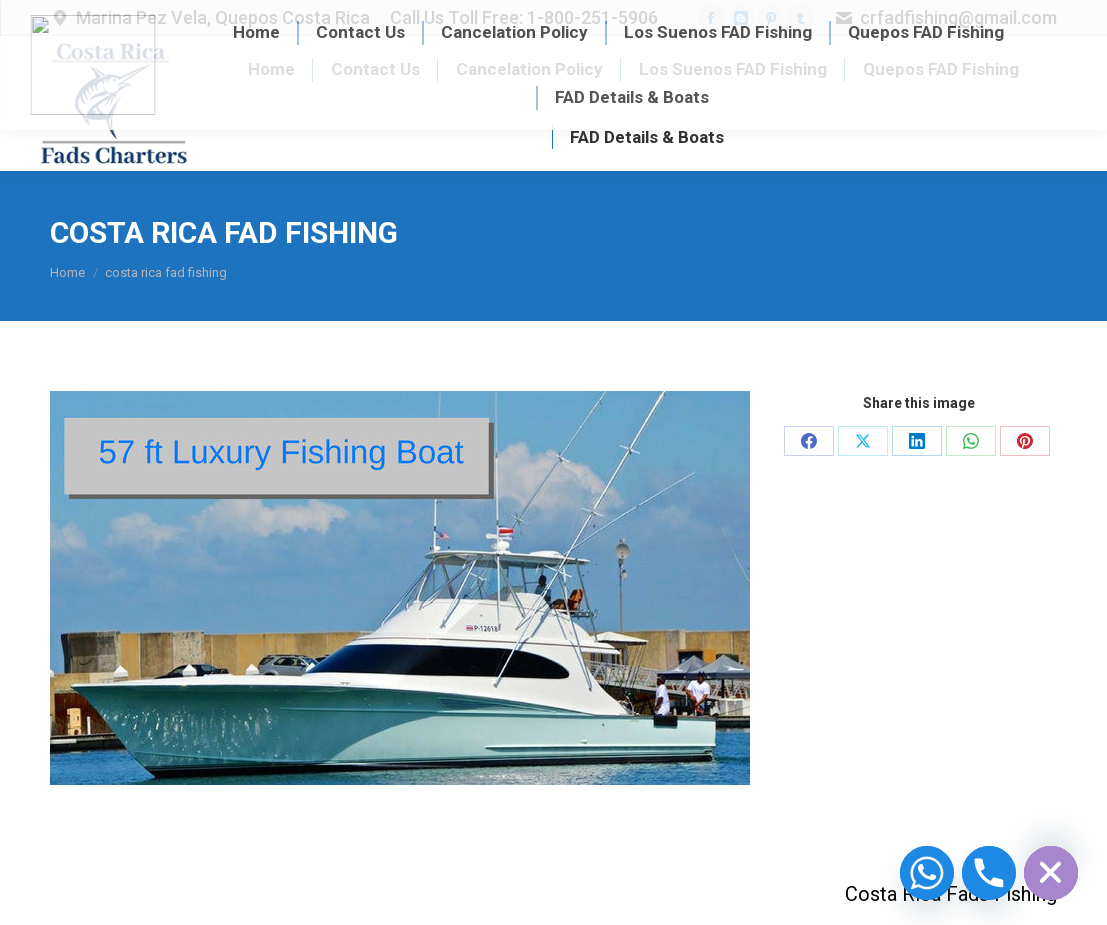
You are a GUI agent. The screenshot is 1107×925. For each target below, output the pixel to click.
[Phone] (989, 873)
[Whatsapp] (927, 873)
